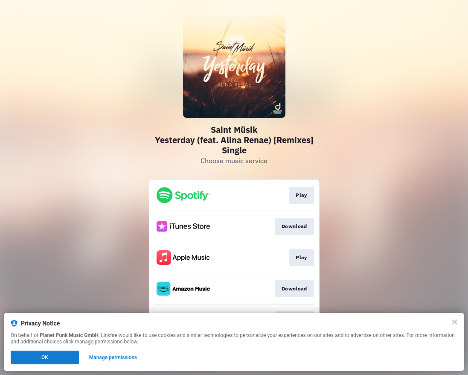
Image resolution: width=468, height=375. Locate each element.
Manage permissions (113, 357)
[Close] (455, 322)
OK (44, 357)
